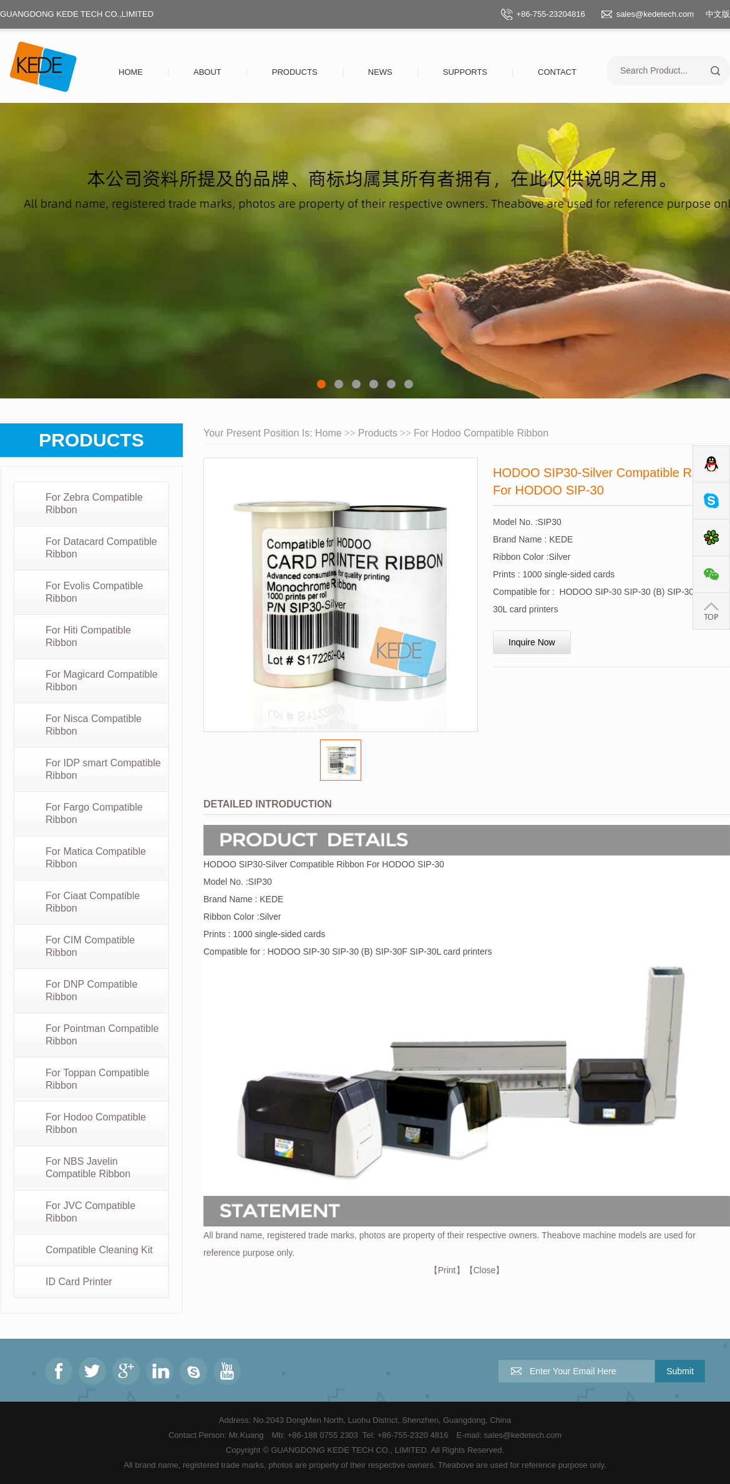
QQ (711, 464)
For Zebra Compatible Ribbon (94, 503)
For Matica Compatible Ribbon (96, 857)
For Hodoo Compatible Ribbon (96, 1123)
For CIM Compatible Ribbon (90, 946)
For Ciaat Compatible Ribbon (93, 901)
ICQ (711, 537)
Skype (711, 501)
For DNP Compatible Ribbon (91, 990)
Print (447, 1270)
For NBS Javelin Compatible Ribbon (88, 1167)
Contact (557, 72)
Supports (465, 72)
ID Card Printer (79, 1281)
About (207, 72)
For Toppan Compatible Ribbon (97, 1079)
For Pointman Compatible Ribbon (102, 1034)
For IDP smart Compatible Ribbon (103, 769)
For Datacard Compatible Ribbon (101, 547)
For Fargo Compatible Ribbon (94, 813)
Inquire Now (532, 642)
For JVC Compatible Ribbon (90, 1211)
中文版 (718, 14)
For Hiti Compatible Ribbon (88, 636)
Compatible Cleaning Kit (99, 1250)
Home (131, 72)
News (380, 72)
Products (295, 72)
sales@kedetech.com (655, 14)
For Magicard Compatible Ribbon (102, 680)
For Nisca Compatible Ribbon (94, 724)
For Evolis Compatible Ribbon (95, 592)
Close (485, 1270)
